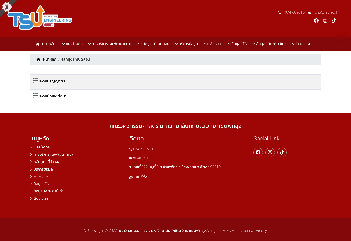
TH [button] (341, 35)
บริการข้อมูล (186, 44)
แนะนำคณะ (72, 44)
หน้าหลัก (48, 44)
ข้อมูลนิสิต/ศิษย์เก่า (269, 44)
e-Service (213, 44)
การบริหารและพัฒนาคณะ (109, 44)
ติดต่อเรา (301, 44)
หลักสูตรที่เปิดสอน (153, 44)
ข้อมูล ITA (237, 44)
